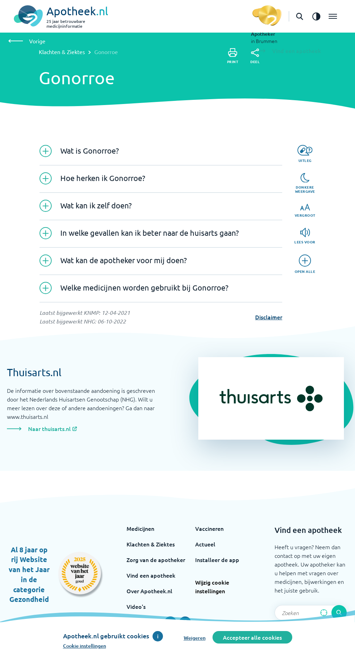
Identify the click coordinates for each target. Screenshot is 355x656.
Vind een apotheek (151, 575)
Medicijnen (140, 528)
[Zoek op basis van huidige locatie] (323, 612)
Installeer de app (217, 559)
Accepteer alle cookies (252, 637)
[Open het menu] (332, 16)
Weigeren (195, 638)
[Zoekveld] (311, 612)
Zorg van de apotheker (156, 559)
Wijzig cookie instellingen (212, 586)
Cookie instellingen (84, 645)
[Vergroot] (305, 210)
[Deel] (255, 56)
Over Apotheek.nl (149, 591)
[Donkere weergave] (305, 183)
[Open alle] (305, 264)
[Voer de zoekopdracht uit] (339, 612)
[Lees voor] (304, 236)
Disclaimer (268, 317)
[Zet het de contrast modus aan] (316, 16)
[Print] (233, 56)
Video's (136, 606)
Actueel (205, 544)
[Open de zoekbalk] (299, 16)
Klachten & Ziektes (62, 51)
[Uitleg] (304, 154)
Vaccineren (209, 528)
